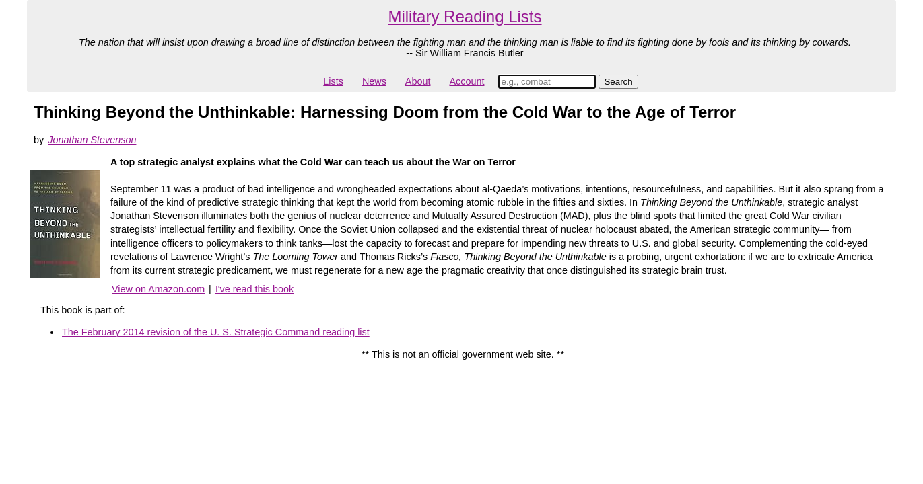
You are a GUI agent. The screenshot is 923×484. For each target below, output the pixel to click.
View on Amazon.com (158, 289)
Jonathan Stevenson (92, 139)
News (374, 81)
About (418, 81)
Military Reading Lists (464, 16)
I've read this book (254, 289)
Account (466, 81)
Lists (333, 81)
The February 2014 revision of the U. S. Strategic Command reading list (216, 332)
